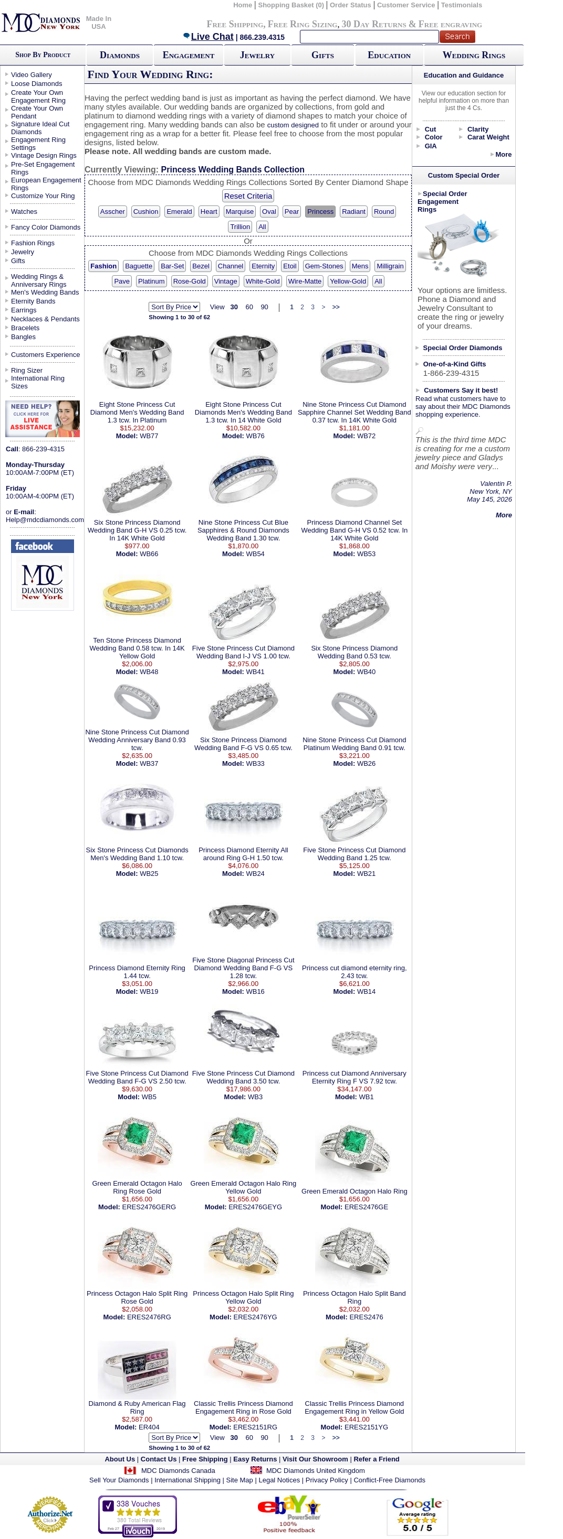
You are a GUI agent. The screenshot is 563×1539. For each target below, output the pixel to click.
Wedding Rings (474, 55)
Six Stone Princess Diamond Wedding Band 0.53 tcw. (354, 652)
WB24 (255, 873)
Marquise (240, 211)
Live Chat (208, 36)
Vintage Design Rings (44, 155)
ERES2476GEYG (255, 1207)
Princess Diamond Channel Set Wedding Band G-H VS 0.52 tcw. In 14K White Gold (354, 530)
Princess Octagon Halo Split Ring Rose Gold (137, 1297)
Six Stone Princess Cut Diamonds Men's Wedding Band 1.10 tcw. (137, 854)
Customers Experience (45, 355)
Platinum (151, 281)
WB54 (255, 554)
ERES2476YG (255, 1317)
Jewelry (257, 55)
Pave (122, 281)
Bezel (201, 266)
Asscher (112, 211)
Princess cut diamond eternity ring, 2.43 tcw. (354, 972)
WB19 (149, 991)
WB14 (366, 991)
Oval (269, 211)
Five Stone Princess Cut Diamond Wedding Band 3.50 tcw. (243, 1077)
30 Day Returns (373, 24)
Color (434, 137)
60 (249, 307)
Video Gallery (31, 75)
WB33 (255, 763)
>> (336, 307)
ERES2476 (366, 1317)
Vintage (225, 281)
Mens (360, 266)
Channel (230, 266)
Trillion (240, 227)
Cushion (146, 211)
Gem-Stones (324, 266)
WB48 (149, 672)
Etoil (289, 266)
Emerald (179, 211)
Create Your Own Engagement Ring (38, 96)
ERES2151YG (366, 1427)
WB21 (366, 873)
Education (389, 55)
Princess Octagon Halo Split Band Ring (354, 1297)
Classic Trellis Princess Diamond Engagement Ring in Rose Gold (243, 1407)
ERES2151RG (255, 1427)
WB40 (366, 672)
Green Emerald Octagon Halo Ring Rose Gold (137, 1187)
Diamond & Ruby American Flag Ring (137, 1407)
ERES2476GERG (149, 1207)
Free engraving (450, 24)
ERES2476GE (366, 1207)
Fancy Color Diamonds (45, 227)
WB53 (366, 554)
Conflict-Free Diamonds (389, 1480)
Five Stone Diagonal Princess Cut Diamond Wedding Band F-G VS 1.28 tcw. (243, 968)
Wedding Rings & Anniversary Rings (39, 280)
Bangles (23, 337)
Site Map (239, 1480)
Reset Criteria (248, 195)
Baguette (138, 266)
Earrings (23, 310)
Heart (209, 211)
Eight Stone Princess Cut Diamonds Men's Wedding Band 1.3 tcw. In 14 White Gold (243, 412)
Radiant (354, 211)
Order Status (350, 5)
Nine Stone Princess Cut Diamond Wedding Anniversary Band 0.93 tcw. (137, 740)
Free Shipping (234, 24)
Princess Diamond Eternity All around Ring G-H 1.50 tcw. (243, 854)
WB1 (366, 1097)
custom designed (293, 125)
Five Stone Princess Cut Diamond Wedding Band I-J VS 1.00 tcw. (243, 652)
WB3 (255, 1097)
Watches (24, 211)
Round (384, 211)
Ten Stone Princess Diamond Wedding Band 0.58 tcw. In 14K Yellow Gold (137, 648)
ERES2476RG (149, 1317)
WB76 (255, 436)
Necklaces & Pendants (45, 319)
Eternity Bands (33, 301)
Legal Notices (279, 1480)
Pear (292, 211)
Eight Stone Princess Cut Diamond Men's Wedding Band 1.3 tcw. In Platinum (137, 412)
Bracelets (25, 328)
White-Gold (263, 281)
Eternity (263, 266)
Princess (320, 211)
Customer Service (406, 5)
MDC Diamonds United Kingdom (315, 1471)
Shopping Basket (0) (292, 5)
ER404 (149, 1427)
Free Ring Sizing (303, 24)
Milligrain (390, 266)
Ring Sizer (27, 370)
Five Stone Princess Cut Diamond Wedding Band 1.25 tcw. (354, 854)
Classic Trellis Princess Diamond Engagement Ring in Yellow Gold (354, 1407)
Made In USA (98, 22)
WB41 (255, 672)
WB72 (366, 436)
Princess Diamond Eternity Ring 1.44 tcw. (137, 972)
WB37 (149, 763)
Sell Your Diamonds (119, 1480)
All (262, 227)
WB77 (149, 436)
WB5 (149, 1097)
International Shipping (187, 1480)
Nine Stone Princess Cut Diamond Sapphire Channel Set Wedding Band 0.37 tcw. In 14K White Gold (354, 412)
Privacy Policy (327, 1480)
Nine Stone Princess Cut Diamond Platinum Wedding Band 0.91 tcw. (354, 744)
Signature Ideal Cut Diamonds (40, 128)
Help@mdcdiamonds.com (45, 520)
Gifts (322, 55)
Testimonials (462, 5)
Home (242, 5)
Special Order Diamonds (463, 348)
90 (264, 307)
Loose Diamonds (36, 84)
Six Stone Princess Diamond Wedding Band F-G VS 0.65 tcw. (243, 744)
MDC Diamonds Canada (178, 1471)
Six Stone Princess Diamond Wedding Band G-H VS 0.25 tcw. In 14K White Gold (137, 530)
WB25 (149, 873)
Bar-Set (172, 266)
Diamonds (120, 55)
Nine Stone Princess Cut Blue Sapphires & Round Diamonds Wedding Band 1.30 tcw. (243, 530)
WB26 (366, 763)
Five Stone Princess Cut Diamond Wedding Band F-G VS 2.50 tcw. (137, 1077)
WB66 (149, 554)
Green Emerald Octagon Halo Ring (354, 1191)
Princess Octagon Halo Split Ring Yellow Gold (243, 1297)
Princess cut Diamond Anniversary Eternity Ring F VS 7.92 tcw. (354, 1077)
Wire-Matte (305, 281)
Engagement (189, 55)
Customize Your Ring (43, 196)
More (503, 154)
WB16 (255, 991)
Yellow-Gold (348, 281)
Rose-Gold (189, 281)
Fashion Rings (33, 243)
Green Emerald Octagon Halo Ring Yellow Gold (244, 1187)
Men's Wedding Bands (45, 292)
